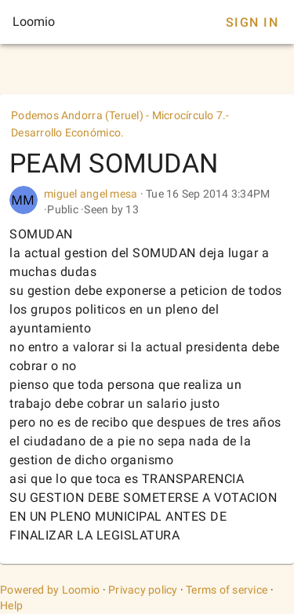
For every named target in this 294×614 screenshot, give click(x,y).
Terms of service (226, 589)
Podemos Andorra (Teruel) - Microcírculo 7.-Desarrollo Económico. (120, 124)
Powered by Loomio (50, 589)
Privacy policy (143, 589)
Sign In (252, 22)
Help (11, 605)
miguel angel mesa (92, 193)
